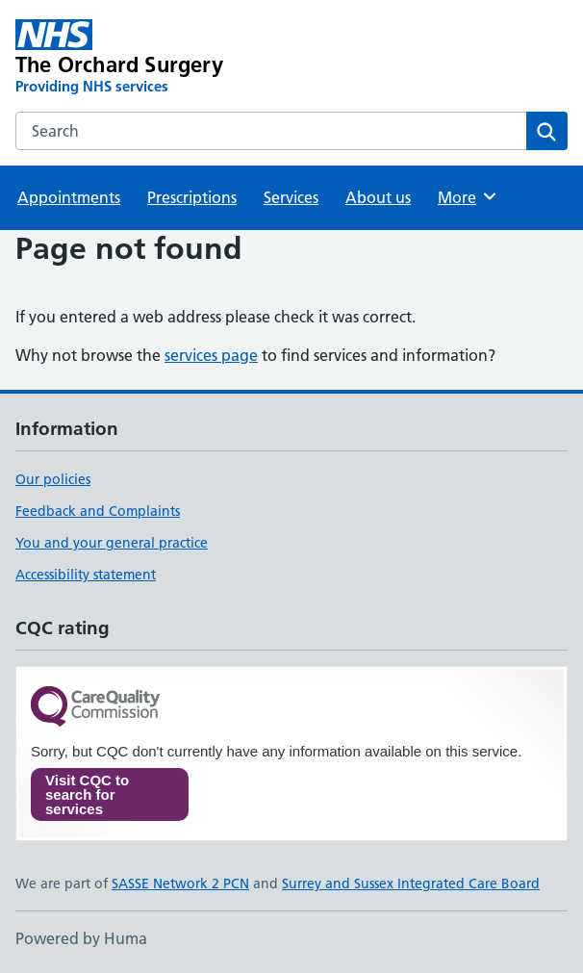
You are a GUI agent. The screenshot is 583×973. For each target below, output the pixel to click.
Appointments (68, 197)
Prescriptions (192, 197)
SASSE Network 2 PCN (180, 883)
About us (378, 197)
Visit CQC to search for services (87, 794)
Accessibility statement (85, 574)
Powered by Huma (81, 938)
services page (211, 355)
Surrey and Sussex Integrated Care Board (411, 883)
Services (291, 197)
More (468, 196)
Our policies (52, 479)
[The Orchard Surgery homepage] (180, 57)
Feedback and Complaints (97, 511)
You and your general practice (111, 542)
